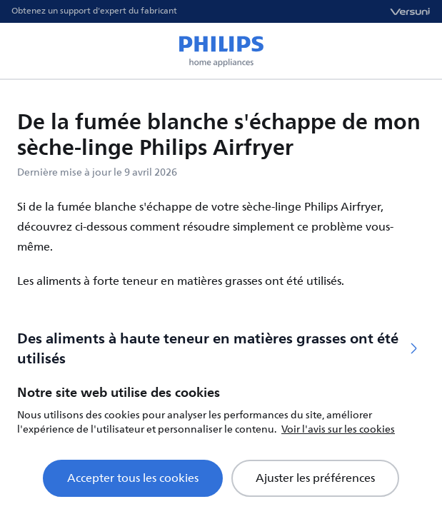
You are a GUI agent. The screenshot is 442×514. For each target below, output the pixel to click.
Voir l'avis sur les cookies (338, 429)
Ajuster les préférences (315, 478)
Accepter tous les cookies (133, 478)
